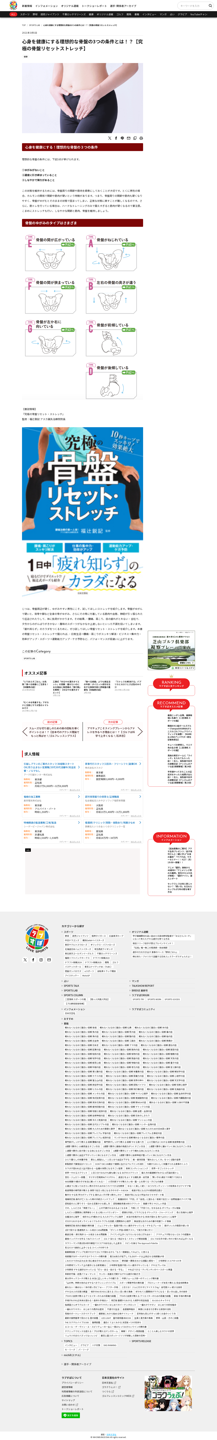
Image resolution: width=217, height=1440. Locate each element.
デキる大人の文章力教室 (76, 1291)
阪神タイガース (99, 935)
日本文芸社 (70, 1013)
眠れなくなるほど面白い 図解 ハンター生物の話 (134, 1124)
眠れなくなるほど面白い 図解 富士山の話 (84, 1080)
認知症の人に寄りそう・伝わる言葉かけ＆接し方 (87, 1203)
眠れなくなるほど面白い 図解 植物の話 (122, 1053)
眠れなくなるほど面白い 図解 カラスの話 (84, 1075)
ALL (13, 14)
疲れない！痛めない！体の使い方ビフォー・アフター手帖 (91, 1287)
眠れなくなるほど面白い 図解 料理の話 (83, 1067)
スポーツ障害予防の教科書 (131, 1282)
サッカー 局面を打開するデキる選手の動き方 (119, 1273)
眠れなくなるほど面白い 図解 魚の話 (82, 1031)
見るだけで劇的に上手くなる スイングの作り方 (86, 1247)
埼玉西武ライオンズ (103, 949)
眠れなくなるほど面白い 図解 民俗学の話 (84, 1084)
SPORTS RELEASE (141, 1341)
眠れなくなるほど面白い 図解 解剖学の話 (166, 1071)
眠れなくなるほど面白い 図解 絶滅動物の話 (128, 1097)
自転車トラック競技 (106, 971)
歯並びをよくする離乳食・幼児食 (133, 1177)
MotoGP (86, 975)
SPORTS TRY (138, 999)
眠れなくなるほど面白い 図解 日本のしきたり (129, 1115)
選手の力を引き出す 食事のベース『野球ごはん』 (155, 952)
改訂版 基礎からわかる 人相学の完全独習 (130, 1300)
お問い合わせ (68, 1404)
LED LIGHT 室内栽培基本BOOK (116, 1317)
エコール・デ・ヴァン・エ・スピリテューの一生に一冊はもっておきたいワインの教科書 (106, 1326)
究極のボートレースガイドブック (80, 1313)
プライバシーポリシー (73, 1382)
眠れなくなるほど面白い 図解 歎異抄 (155, 1040)
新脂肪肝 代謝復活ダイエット (78, 1163)
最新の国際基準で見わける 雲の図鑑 (81, 1317)
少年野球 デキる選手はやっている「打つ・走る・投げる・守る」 (95, 1269)
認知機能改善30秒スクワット (126, 1203)
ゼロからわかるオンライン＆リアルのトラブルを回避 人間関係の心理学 (98, 1221)
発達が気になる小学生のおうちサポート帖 (144, 1194)
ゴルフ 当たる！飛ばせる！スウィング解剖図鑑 (125, 1238)
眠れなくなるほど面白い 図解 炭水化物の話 (85, 1102)
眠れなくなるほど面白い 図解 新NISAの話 (127, 1102)
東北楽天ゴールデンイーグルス (79, 953)
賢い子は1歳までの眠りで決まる (167, 1177)
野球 (35, 14)
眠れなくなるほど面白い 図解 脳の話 (119, 1036)
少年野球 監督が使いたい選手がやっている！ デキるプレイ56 (137, 1265)
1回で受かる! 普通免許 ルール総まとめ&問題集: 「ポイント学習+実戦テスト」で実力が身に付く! (109, 1229)
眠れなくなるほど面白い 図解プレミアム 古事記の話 (138, 1133)
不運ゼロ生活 (113, 1309)
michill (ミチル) (72, 1355)
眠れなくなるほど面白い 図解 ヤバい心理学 (128, 1093)
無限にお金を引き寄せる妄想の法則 (154, 1309)
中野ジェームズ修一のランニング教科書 (140, 1278)
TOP (24, 25)
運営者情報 (67, 1387)
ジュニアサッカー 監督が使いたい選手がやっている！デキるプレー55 (129, 1225)
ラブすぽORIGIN (140, 995)
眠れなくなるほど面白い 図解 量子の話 (161, 1062)
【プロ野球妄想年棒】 (75, 1003)
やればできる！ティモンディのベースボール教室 (150, 1269)
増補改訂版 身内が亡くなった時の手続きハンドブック (89, 1199)
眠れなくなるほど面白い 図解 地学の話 (83, 1058)
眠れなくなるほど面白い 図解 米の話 (151, 1027)
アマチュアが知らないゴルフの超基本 (173, 1234)
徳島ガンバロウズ (73, 971)
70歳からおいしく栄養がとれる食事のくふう (167, 1163)
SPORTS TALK (71, 985)
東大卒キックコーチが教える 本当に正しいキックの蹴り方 (92, 1278)
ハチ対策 (96, 1345)
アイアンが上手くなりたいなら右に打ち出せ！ (131, 1234)
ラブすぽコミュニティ (143, 1009)
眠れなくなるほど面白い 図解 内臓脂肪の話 (171, 1097)
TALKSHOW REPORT (143, 985)
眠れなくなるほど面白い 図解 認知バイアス (126, 1084)
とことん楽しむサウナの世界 (160, 1331)
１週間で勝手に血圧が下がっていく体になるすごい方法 (90, 1155)
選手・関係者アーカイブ (77, 1364)
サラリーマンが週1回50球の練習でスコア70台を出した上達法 (93, 1243)
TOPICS (68, 1341)
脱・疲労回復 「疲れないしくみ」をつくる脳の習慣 (157, 1159)
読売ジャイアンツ (50, 14)
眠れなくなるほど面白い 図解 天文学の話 (166, 1080)
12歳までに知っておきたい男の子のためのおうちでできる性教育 (94, 1185)
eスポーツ (89, 971)
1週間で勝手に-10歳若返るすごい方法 (82, 1146)
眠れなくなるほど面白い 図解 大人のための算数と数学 (90, 1128)
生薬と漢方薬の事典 (143, 1317)
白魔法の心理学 (72, 1216)
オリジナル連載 (70, 6)
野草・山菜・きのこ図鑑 (167, 1317)
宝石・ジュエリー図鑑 (75, 1177)
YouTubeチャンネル (201, 14)
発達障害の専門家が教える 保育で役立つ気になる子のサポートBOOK (96, 1190)
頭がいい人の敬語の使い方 (176, 1225)
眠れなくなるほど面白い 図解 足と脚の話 (162, 1067)
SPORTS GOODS (172, 999)
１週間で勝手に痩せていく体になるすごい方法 (169, 1146)
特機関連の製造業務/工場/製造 (40, 822)
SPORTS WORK (154, 999)
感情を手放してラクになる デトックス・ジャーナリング (147, 1212)
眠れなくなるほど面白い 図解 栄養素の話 (125, 1071)
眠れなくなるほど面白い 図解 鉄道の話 (122, 1058)
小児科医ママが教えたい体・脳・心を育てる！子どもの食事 (135, 1181)
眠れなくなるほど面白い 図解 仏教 (115, 1027)
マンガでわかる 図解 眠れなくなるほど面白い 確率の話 (139, 1137)
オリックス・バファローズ (103, 944)
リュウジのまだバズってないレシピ (81, 1335)
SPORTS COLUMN (73, 995)
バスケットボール (73, 966)
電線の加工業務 (32, 796)
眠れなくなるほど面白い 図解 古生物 (82, 1040)
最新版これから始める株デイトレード (116, 1313)
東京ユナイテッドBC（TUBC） (99, 966)
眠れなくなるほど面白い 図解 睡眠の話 (161, 1053)
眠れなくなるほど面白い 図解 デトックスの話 (129, 1106)
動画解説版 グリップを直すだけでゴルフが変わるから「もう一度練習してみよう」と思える (107, 1251)
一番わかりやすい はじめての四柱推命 (157, 1304)
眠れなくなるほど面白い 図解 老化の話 (122, 1067)
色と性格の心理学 (185, 1212)
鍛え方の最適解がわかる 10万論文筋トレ (160, 1172)
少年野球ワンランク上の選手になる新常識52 (85, 1265)
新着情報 (27, 6)
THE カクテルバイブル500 (77, 1322)
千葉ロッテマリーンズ (74, 14)
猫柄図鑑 (96, 1322)
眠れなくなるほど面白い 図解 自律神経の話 (85, 1115)
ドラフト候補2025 (93, 962)
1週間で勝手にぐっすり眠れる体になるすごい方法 (136, 1150)
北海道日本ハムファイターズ (78, 949)
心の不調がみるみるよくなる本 (113, 1207)
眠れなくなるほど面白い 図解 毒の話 (155, 1031)
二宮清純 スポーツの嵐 (75, 999)
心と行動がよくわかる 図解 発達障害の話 (166, 1141)
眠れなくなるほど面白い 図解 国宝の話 (161, 1049)
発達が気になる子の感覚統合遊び (147, 1190)
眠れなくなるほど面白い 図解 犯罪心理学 (168, 1084)
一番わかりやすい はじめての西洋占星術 (84, 1309)
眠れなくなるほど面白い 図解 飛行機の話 (125, 1089)
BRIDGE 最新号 (140, 990)
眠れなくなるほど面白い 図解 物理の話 (122, 1062)
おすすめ (68, 1018)
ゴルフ (119, 14)
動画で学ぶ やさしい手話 (154, 1203)
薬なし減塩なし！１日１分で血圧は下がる (110, 1159)
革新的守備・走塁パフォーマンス (80, 1273)
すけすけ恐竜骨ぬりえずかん (102, 1177)
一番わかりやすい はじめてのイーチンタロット (114, 1304)
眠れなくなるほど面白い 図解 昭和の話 (83, 1053)
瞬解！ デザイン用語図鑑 (132, 1331)
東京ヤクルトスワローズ (76, 944)
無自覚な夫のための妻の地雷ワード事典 (152, 1221)
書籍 (136, 14)
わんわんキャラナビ (161, 1300)
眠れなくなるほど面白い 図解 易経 (81, 1027)
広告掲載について (70, 1395)
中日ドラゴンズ (72, 940)
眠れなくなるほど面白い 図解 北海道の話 (166, 1089)
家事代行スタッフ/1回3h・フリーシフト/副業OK (111, 763)
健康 (91, 14)
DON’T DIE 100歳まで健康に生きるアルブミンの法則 (119, 1163)
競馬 (129, 14)
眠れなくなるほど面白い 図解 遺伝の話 (159, 1045)
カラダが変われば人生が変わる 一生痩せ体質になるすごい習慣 (93, 1168)
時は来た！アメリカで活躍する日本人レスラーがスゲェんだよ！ (162, 956)
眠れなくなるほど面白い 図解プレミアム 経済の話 (88, 1137)
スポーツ (25, 14)
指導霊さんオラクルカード (77, 1304)
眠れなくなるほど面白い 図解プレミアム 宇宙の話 (88, 1133)
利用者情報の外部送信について (77, 1391)
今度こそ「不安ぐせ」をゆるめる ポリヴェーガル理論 (155, 1207)
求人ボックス (75, 790)
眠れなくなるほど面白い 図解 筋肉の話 (122, 1049)
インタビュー (149, 14)
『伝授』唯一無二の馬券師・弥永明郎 (150, 947)
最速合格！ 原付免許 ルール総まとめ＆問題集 (86, 1234)
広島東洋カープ (116, 935)
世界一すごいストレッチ (162, 1168)
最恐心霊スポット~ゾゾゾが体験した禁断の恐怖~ (123, 1335)
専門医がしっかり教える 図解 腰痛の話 (83, 1141)
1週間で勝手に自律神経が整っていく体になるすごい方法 (145, 1155)
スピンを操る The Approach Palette (141, 1243)
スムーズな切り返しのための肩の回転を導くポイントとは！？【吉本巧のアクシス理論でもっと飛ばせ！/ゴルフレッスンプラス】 (54, 732)
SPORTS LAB (34, 25)
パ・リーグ (83, 1349)
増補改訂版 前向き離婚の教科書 (79, 1225)
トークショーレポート (94, 6)
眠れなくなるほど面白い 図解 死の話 (119, 1031)
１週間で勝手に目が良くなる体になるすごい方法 (87, 1150)
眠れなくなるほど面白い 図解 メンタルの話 (85, 1093)
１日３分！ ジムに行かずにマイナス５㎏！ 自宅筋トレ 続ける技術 (151, 1287)
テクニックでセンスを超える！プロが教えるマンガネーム (91, 1331)
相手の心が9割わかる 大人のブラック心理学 (103, 1216)
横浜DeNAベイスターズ (93, 940)
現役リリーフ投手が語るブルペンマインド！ (153, 943)
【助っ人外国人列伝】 (99, 999)
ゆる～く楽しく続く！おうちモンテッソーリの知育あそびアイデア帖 (159, 1185)
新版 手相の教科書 (182, 1295)
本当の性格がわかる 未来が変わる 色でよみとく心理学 (151, 1216)
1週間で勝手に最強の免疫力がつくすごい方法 (124, 1146)
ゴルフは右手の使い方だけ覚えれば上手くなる (171, 1238)
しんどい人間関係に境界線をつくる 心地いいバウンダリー (92, 1212)
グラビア (182, 14)
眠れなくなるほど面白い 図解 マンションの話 (131, 1119)
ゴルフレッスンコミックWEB (116, 1395)
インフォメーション (46, 6)
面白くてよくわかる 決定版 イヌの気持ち (122, 1322)
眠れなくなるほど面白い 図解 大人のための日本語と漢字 (144, 1128)
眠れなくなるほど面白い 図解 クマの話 (120, 1045)
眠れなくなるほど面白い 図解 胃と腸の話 (84, 1071)
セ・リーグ (70, 1349)
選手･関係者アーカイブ (123, 6)
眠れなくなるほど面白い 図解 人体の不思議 (169, 1102)
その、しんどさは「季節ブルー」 (80, 1207)
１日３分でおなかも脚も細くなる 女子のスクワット (114, 1172)
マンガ (163, 14)
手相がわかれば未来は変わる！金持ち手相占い (86, 1300)
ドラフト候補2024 (73, 962)
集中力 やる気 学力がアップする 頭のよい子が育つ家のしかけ (93, 1194)
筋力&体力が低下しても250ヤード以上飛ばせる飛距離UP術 (137, 1256)
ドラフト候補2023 (101, 957)
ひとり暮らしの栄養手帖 (76, 1159)
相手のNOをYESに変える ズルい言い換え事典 (111, 1291)
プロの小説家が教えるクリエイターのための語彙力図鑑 (90, 1295)
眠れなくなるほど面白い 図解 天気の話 (161, 1058)
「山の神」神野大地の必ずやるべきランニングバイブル (90, 1282)
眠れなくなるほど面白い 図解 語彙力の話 (125, 1075)
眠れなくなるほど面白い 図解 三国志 (119, 1040)
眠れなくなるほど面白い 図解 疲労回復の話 (85, 1106)
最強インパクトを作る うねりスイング (82, 1238)
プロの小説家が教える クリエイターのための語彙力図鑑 (145, 1295)
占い (172, 14)
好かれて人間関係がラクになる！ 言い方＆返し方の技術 (161, 1291)
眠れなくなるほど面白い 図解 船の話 (155, 1036)
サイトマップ (68, 1400)
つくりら (106, 1391)
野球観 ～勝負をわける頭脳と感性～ (138, 1260)
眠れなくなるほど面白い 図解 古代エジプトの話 (87, 1124)
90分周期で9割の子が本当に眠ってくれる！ (85, 1181)
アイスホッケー (72, 975)
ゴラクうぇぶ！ (109, 1387)
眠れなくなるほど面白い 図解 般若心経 (83, 1062)
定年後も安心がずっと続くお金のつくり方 (156, 1313)
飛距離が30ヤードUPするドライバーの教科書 (86, 1256)
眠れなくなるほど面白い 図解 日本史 (82, 1045)
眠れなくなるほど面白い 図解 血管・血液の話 (131, 1111)
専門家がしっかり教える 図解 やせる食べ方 (124, 1141)
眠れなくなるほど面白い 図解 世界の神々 (125, 1080)
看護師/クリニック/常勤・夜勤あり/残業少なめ (110, 822)
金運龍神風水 (129, 1309)
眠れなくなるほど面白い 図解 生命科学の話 (171, 1093)
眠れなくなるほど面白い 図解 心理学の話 (166, 1075)
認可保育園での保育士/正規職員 (102, 796)
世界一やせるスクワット (76, 1172)
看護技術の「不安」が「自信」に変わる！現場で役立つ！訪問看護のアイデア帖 (154, 1199)
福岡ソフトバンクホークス (77, 957)
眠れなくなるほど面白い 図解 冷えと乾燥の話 (86, 1119)
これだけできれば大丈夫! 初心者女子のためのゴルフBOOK (92, 1260)
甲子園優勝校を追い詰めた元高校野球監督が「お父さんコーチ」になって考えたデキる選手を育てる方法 (162, 937)
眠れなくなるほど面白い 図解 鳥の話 (82, 1036)
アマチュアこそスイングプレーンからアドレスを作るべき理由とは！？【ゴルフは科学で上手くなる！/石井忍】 (111, 732)
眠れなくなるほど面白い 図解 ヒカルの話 (84, 1089)
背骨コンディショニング (137, 1168)
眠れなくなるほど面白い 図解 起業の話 (83, 1049)
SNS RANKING (109, 1345)
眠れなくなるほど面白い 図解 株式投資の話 (85, 1097)
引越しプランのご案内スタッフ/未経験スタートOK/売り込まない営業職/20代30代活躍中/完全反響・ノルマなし (50, 767)
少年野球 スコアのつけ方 (169, 1260)
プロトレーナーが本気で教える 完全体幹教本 (168, 1282)
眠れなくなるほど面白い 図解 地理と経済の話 (86, 1111)
